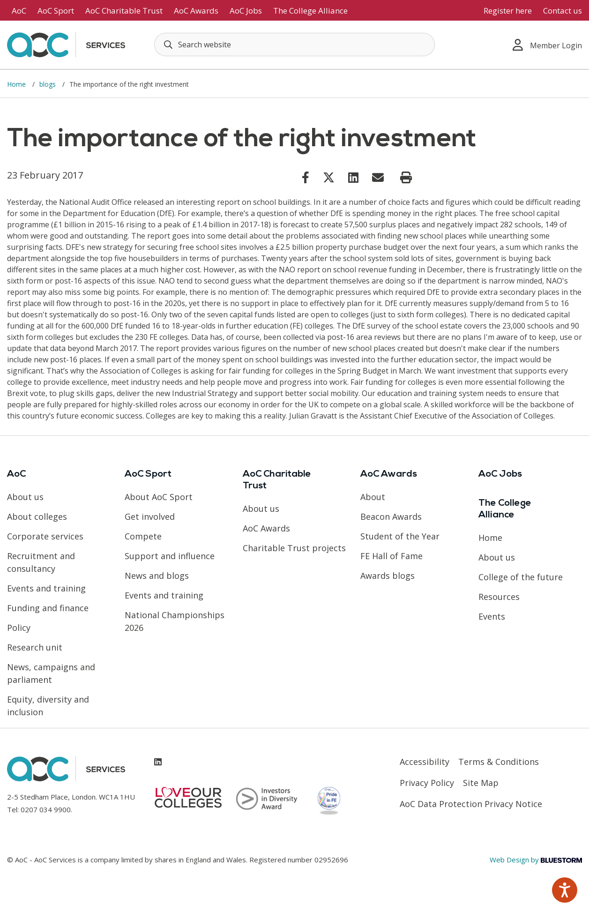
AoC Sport (55, 10)
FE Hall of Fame (391, 555)
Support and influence (170, 555)
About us (25, 496)
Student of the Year (400, 536)
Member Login (547, 45)
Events (491, 616)
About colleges (37, 516)
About (372, 496)
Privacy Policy (427, 782)
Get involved (150, 516)
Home (17, 84)
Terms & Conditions (498, 761)
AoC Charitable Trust (124, 10)
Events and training (46, 588)
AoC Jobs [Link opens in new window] (246, 10)
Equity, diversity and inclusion (48, 706)
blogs (48, 84)
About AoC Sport (159, 496)
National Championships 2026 (174, 621)
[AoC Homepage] (66, 44)
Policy (18, 627)
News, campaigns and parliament (51, 673)
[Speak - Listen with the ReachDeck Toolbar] (564, 890)
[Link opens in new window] (305, 177)
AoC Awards (196, 10)
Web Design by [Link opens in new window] (536, 859)
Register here (508, 10)
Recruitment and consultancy (41, 562)
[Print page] (406, 177)
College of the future (520, 577)
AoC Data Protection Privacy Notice (471, 803)
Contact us (562, 10)
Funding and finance (48, 608)
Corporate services (45, 536)
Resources (499, 596)
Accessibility (424, 761)
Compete (143, 536)
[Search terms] (294, 44)
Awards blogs (387, 575)
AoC (19, 10)
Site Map (481, 782)
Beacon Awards (391, 516)
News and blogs (157, 575)
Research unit (34, 647)
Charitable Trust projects (294, 548)
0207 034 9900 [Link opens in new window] (46, 809)
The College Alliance (310, 10)
